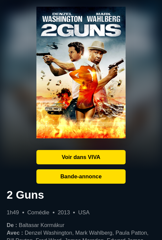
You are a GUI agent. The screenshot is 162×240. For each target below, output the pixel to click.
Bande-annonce (81, 176)
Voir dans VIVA (81, 157)
